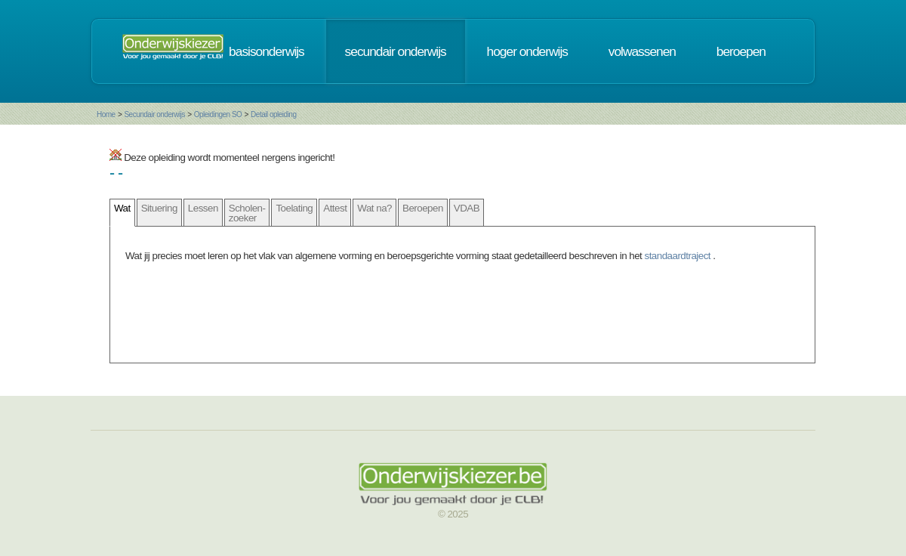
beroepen (741, 51)
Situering (159, 208)
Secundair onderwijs (154, 114)
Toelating (294, 208)
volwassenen (642, 51)
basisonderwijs (266, 51)
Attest (335, 208)
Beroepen (422, 208)
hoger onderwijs (527, 51)
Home (106, 114)
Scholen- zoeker (247, 213)
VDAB (466, 208)
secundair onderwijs (395, 51)
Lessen (203, 208)
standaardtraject (679, 255)
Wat (122, 208)
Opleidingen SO (218, 114)
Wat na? (374, 208)
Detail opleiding (273, 114)
